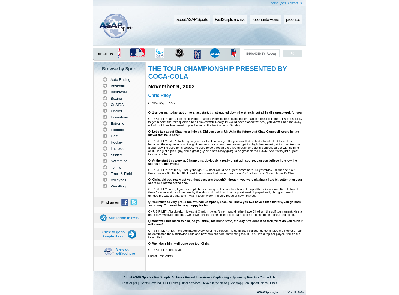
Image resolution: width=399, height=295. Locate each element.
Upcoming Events (244, 277)
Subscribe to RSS (124, 218)
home (274, 3)
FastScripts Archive (168, 277)
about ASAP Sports (192, 19)
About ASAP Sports (138, 277)
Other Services (191, 283)
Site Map (235, 283)
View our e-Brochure (125, 251)
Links (273, 283)
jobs (283, 3)
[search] (260, 53)
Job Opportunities (256, 283)
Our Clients (170, 283)
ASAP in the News (215, 283)
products (293, 19)
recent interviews (265, 19)
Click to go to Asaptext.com (113, 234)
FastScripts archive (230, 19)
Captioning (221, 277)
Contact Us (267, 277)
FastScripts (129, 283)
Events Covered (150, 283)
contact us (295, 3)
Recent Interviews (198, 277)
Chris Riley (159, 95)
